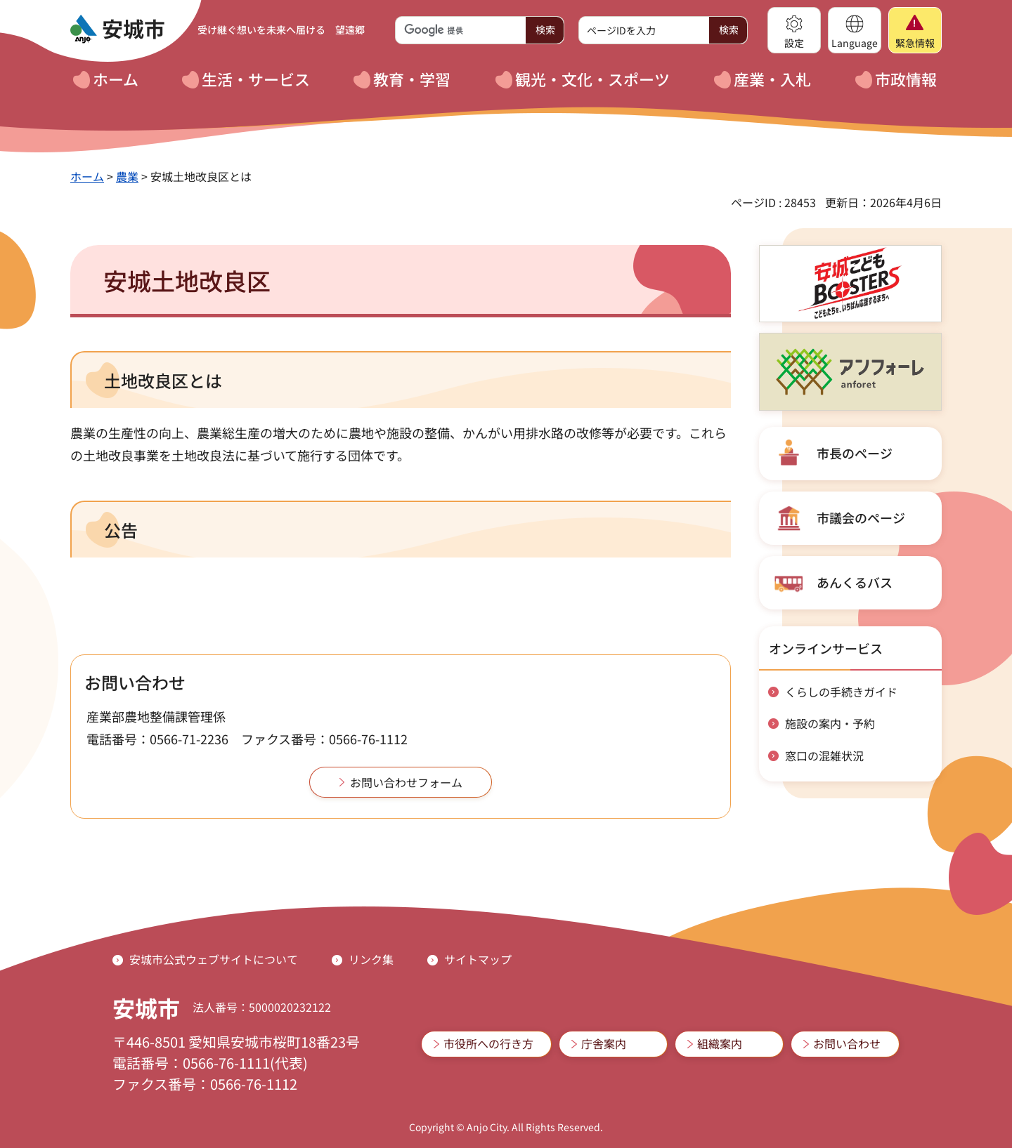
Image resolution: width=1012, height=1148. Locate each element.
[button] (794, 30)
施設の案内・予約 (830, 723)
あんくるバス (855, 582)
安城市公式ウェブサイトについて (213, 959)
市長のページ (855, 453)
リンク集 (371, 959)
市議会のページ (861, 517)
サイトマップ (478, 959)
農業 (127, 176)
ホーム (87, 176)
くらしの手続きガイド (841, 691)
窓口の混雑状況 (824, 755)
